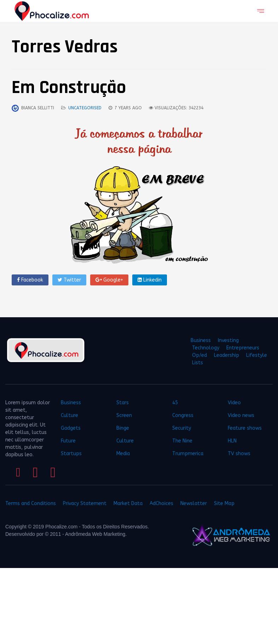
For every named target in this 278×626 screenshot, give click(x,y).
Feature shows (245, 428)
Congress (182, 415)
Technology (205, 348)
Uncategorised (85, 107)
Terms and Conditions (30, 503)
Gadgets (71, 428)
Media (123, 454)
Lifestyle (256, 355)
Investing (228, 340)
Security (181, 428)
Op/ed (199, 355)
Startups (71, 454)
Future (68, 441)
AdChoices (161, 503)
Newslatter (193, 503)
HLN (232, 441)
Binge (122, 428)
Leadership (226, 355)
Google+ (109, 280)
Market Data (128, 503)
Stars (122, 403)
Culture (69, 415)
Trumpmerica (187, 454)
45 (175, 403)
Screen (124, 415)
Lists (197, 363)
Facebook (30, 280)
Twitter (69, 280)
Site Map (224, 503)
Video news (241, 415)
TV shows (240, 454)
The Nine (182, 441)
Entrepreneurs (242, 348)
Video (234, 403)
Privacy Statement (84, 503)
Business (201, 340)
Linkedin (150, 280)
